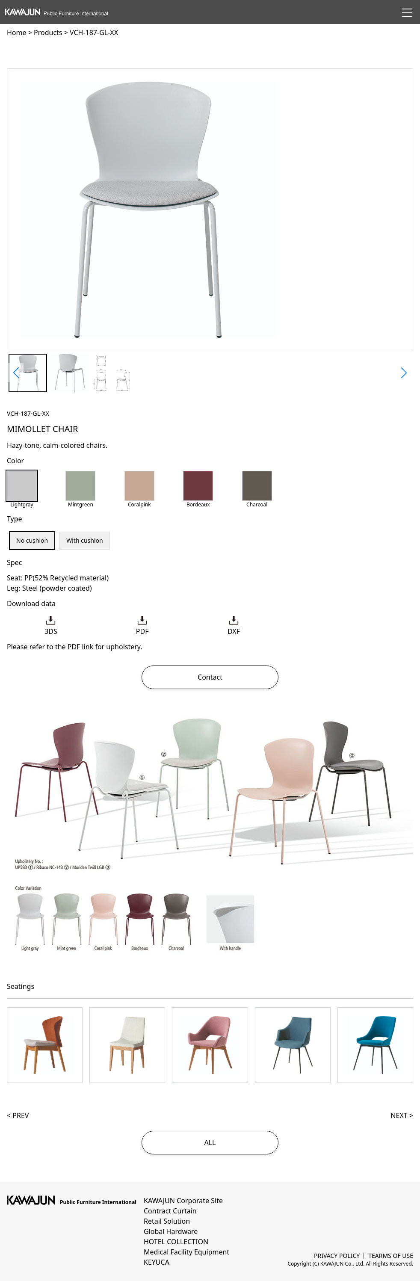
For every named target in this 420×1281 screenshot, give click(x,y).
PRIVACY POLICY (337, 1255)
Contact (210, 677)
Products (48, 32)
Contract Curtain (170, 1211)
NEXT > (401, 1115)
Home (17, 32)
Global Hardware (171, 1231)
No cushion (32, 540)
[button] (16, 372)
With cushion (84, 540)
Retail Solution (167, 1221)
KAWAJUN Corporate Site (183, 1200)
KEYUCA (156, 1262)
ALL (210, 1142)
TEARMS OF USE (390, 1255)
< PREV (18, 1115)
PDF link (81, 646)
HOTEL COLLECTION (176, 1241)
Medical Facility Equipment (186, 1252)
